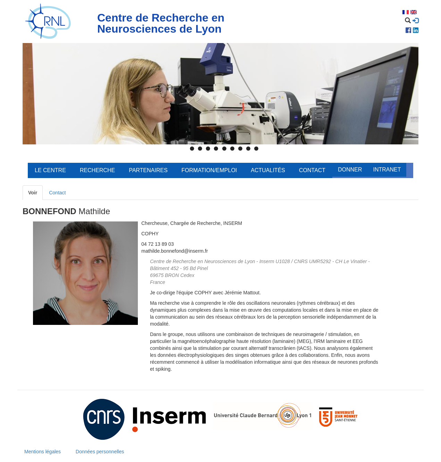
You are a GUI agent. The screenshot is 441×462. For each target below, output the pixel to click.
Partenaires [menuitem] (148, 170)
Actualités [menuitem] (268, 170)
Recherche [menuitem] (97, 170)
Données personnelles (100, 451)
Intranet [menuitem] (387, 170)
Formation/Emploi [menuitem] (209, 170)
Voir (32, 192)
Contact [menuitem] (312, 170)
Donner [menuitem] (350, 170)
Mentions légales (42, 451)
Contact (57, 192)
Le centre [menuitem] (50, 170)
